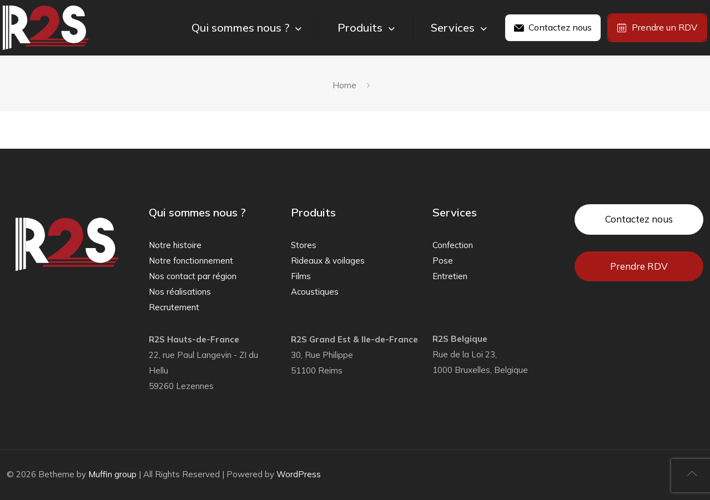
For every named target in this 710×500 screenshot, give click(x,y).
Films (301, 276)
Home (344, 85)
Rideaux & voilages (328, 260)
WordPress (298, 474)
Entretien (449, 276)
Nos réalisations (180, 291)
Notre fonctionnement (191, 260)
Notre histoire (175, 245)
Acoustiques (315, 291)
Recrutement (174, 307)
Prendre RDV (639, 266)
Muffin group (112, 474)
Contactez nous (639, 219)
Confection (452, 245)
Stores (303, 245)
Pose (442, 260)
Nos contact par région (192, 276)
